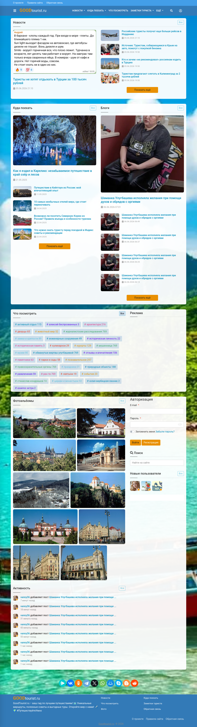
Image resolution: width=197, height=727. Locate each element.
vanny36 (25, 597)
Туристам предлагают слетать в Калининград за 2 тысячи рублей (151, 75)
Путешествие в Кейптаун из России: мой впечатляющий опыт (57, 189)
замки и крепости (29, 338)
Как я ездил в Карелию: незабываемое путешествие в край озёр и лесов (52, 172)
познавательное (79, 359)
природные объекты (101, 366)
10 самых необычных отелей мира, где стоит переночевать (60, 203)
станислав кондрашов (32, 381)
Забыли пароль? (165, 431)
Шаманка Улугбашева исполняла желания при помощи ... (82, 597)
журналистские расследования (86, 331)
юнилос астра (26, 388)
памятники (25, 359)
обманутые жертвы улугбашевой (56, 352)
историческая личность (104, 338)
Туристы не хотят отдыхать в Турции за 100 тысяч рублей (49, 81)
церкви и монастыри (68, 381)
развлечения (26, 373)
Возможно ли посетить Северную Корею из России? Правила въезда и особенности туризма (62, 217)
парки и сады (50, 359)
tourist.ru (33, 10)
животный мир (47, 331)
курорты (83, 345)
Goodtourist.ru (106, 723)
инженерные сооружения (65, 338)
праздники (71, 366)
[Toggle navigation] (180, 11)
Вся (122, 588)
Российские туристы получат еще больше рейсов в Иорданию (151, 33)
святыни (69, 373)
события (90, 373)
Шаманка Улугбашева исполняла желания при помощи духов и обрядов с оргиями (141, 200)
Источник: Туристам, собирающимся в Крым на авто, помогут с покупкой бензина (149, 47)
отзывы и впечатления (101, 352)
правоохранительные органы (36, 366)
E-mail (133, 405)
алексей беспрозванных (63, 324)
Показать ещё (142, 89)
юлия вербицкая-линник (104, 381)
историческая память (30, 345)
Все (181, 22)
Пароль (134, 418)
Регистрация (151, 442)
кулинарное (60, 345)
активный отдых (29, 324)
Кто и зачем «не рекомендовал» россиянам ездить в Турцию (151, 61)
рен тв (49, 373)
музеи (22, 352)
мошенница (107, 345)
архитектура (96, 324)
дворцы (23, 331)
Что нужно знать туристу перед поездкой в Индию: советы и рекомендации (64, 231)
